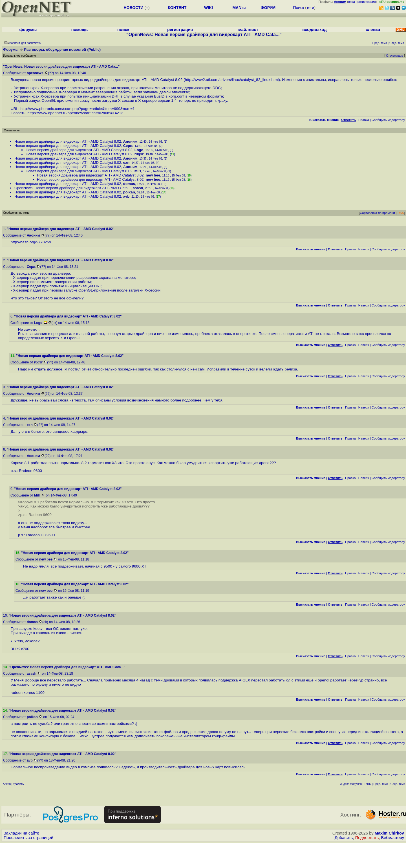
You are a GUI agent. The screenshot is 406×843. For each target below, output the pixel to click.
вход (351, 1)
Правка (363, 120)
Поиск (298, 7)
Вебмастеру (392, 837)
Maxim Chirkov (389, 833)
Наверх (363, 249)
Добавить (344, 837)
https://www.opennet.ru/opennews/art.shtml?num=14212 (75, 113)
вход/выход (314, 29)
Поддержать (367, 837)
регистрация (367, 1)
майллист (248, 29)
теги (310, 7)
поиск (123, 29)
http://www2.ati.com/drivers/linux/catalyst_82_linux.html (232, 80)
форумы (28, 29)
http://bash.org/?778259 (31, 242)
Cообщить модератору (388, 120)
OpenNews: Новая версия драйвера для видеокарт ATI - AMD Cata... (72, 188)
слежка (373, 29)
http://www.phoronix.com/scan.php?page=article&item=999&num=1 (77, 109)
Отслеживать (394, 55)
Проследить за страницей (28, 837)
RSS (401, 213)
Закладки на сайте (21, 833)
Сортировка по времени (377, 213)
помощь (79, 29)
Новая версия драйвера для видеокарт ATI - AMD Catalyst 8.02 (67, 141)
